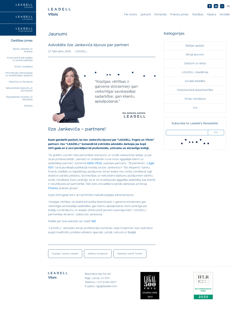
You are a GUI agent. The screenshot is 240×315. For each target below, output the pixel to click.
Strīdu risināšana (23, 67)
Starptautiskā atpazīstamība (195, 90)
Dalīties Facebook (98, 254)
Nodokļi (28, 106)
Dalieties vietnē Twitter (129, 254)
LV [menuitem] (222, 6)
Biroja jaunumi (195, 54)
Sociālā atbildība (195, 81)
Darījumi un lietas (195, 63)
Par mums (130, 14)
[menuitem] (228, 6)
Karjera (211, 14)
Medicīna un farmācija (21, 82)
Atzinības (198, 14)
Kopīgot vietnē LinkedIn (65, 254)
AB (216, 6)
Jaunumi (146, 14)
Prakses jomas (179, 14)
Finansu (53, 188)
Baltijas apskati (195, 45)
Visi (195, 108)
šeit (93, 221)
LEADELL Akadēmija (195, 72)
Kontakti (225, 14)
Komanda (160, 14)
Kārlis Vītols (94, 163)
